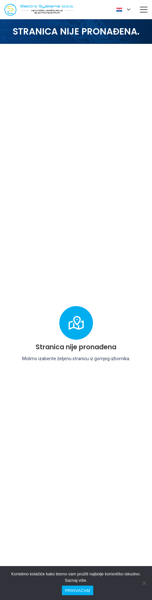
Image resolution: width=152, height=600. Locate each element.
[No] (144, 583)
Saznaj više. (76, 580)
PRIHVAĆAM (77, 590)
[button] (123, 9)
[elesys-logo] (38, 10)
